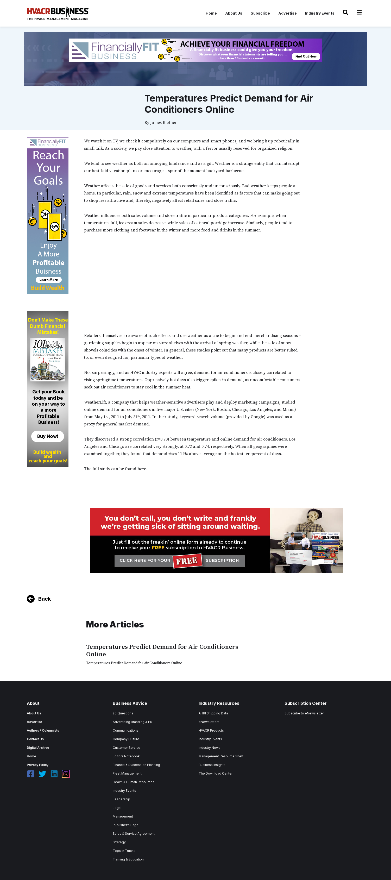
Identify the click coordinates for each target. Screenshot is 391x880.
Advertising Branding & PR (132, 722)
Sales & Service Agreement (134, 833)
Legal (117, 808)
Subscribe (260, 13)
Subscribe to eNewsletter (304, 713)
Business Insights (212, 765)
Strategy (119, 842)
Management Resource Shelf (221, 756)
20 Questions (123, 713)
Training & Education (128, 859)
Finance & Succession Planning (136, 765)
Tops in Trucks (124, 851)
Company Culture (126, 739)
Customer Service (126, 748)
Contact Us (35, 739)
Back (44, 599)
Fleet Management (127, 773)
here (141, 469)
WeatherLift (95, 402)
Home (211, 13)
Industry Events (320, 13)
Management (123, 816)
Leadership (121, 799)
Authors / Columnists (43, 730)
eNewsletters (209, 722)
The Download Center (215, 773)
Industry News (209, 748)
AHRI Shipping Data (213, 713)
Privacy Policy (37, 765)
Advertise (287, 13)
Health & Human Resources (133, 782)
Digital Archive (38, 748)
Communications (125, 730)
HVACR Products (211, 730)
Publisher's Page (125, 825)
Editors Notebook (126, 756)
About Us (233, 13)
